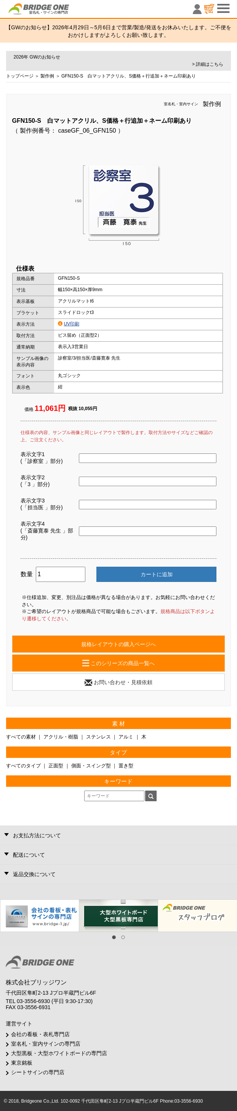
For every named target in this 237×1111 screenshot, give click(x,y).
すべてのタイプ (23, 766)
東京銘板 (21, 1063)
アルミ (126, 737)
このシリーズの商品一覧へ (118, 663)
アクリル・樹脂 (60, 737)
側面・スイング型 (91, 766)
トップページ (20, 76)
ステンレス (98, 737)
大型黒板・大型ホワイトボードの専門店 (59, 1053)
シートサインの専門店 (37, 1072)
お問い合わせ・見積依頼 (118, 682)
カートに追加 (157, 574)
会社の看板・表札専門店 (40, 1034)
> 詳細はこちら (207, 64)
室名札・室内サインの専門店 (45, 1044)
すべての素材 (21, 737)
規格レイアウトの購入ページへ (118, 644)
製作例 (47, 76)
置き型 (126, 766)
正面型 (55, 766)
